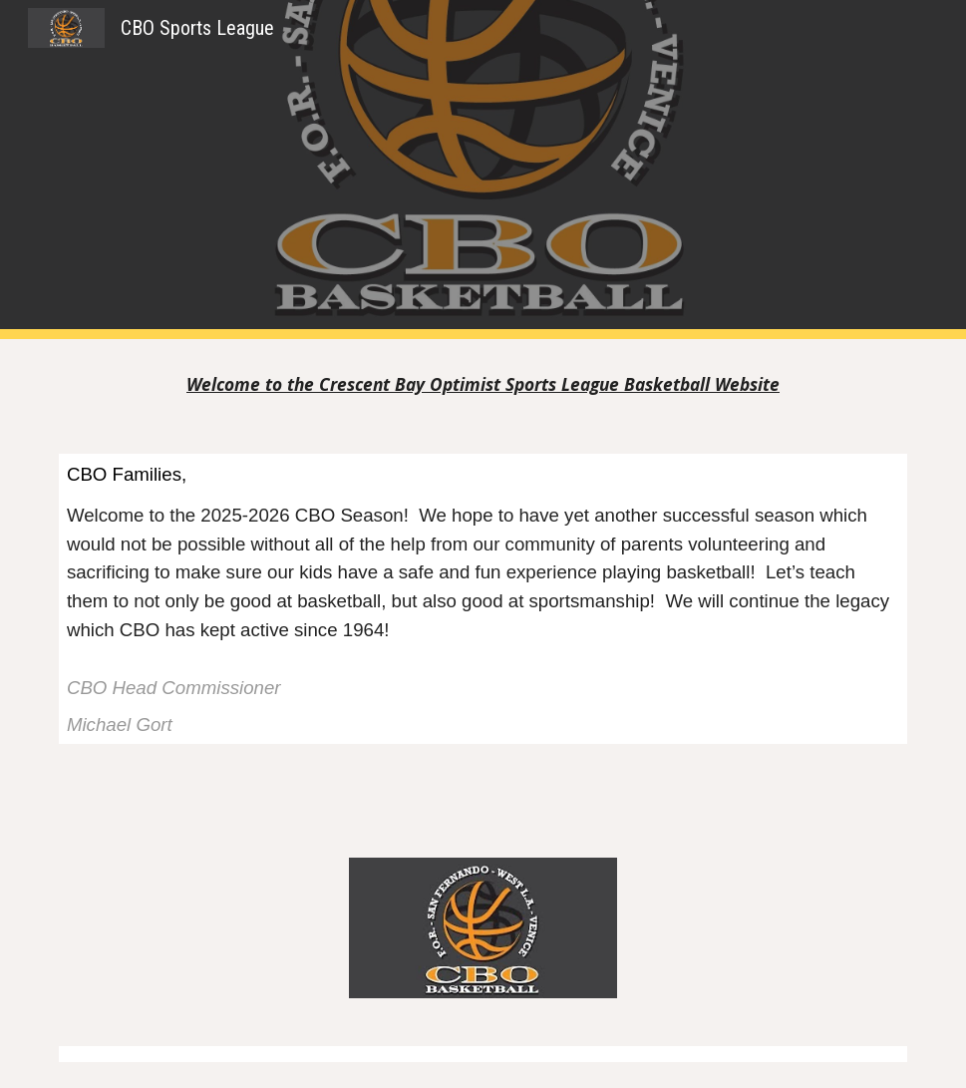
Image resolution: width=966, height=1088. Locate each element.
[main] (483, 384)
